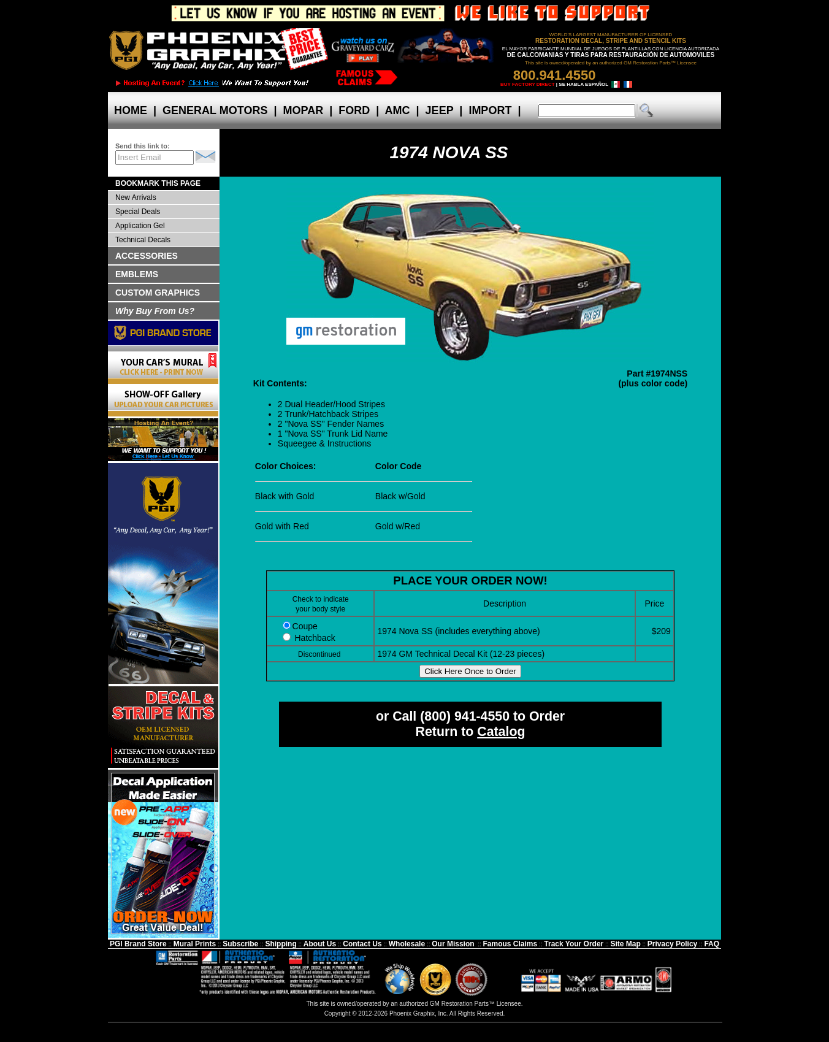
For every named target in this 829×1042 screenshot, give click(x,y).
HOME (130, 110)
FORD (354, 110)
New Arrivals (135, 197)
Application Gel (140, 225)
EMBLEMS (136, 274)
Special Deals (137, 211)
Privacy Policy (672, 944)
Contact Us (362, 944)
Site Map (625, 944)
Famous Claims (510, 944)
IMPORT (490, 110)
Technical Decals (142, 240)
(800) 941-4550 (465, 716)
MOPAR (303, 110)
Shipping (280, 944)
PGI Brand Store (138, 944)
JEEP (439, 110)
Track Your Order (573, 944)
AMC (397, 110)
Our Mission (453, 944)
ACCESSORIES (146, 256)
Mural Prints (195, 944)
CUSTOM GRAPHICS (157, 292)
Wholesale (407, 944)
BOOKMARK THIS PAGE (158, 183)
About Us (320, 944)
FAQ (711, 944)
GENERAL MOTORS (214, 110)
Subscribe (240, 944)
